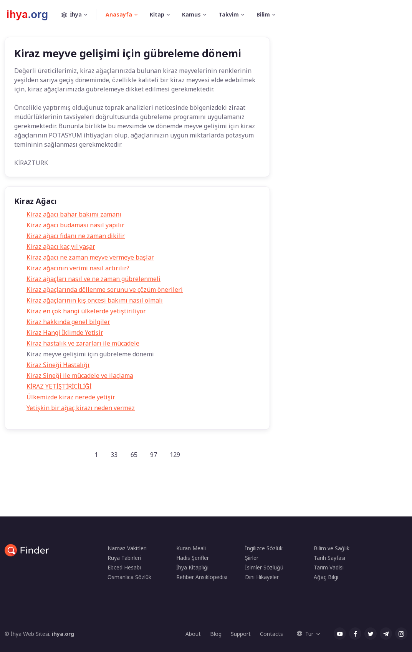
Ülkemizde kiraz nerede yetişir (70, 397)
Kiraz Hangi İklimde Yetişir (64, 332)
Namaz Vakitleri (127, 548)
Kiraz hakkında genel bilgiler (68, 322)
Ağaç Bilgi (326, 577)
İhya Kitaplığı (192, 567)
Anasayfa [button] (119, 14)
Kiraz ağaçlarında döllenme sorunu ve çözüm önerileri (104, 289)
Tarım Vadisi (329, 567)
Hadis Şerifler (192, 557)
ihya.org (63, 633)
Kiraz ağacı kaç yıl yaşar (60, 246)
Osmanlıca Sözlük (129, 577)
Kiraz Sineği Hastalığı (57, 365)
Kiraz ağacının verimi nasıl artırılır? (77, 268)
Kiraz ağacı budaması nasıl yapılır (75, 225)
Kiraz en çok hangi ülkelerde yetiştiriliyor (86, 311)
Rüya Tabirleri (124, 557)
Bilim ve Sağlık (331, 548)
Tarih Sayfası (329, 557)
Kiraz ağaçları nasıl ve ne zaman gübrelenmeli (93, 279)
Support (241, 633)
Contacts (271, 633)
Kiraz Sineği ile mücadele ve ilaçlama (79, 375)
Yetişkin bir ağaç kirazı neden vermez (80, 408)
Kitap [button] (157, 14)
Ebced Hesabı (124, 567)
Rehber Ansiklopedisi (201, 577)
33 (114, 454)
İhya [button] (78, 14)
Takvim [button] (228, 14)
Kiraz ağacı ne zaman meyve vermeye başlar (90, 257)
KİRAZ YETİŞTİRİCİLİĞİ (58, 386)
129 (175, 454)
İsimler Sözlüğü (264, 567)
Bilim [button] (263, 14)
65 (134, 454)
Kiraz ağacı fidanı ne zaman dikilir (75, 236)
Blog (216, 633)
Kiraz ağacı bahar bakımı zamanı (73, 214)
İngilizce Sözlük (264, 548)
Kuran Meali (191, 548)
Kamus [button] (191, 14)
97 (153, 454)
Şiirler (251, 557)
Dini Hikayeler (262, 577)
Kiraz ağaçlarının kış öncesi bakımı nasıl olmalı (94, 300)
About (193, 633)
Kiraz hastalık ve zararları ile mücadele (82, 343)
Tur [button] (305, 633)
